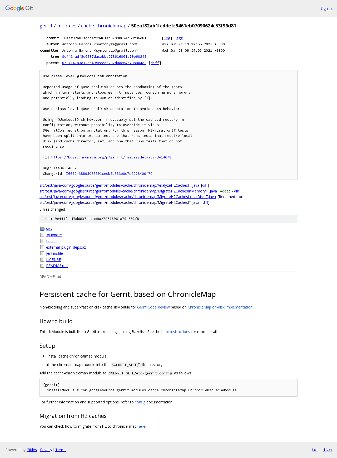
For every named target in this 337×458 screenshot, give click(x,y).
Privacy (46, 449)
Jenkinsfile (54, 253)
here (141, 426)
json (327, 449)
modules (67, 25)
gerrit (46, 25)
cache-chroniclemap (104, 25)
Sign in (326, 8)
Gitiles (32, 449)
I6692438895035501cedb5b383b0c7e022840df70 (109, 173)
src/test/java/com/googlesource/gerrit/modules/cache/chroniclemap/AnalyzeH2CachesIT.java (119, 185)
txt (315, 449)
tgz (179, 38)
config (140, 401)
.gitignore (54, 234)
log (167, 38)
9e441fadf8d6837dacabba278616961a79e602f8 (104, 56)
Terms (60, 449)
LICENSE (53, 259)
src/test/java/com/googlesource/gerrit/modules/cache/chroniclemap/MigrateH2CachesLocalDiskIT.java (127, 196)
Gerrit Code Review (153, 307)
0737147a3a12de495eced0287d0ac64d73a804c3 (104, 62)
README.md (57, 265)
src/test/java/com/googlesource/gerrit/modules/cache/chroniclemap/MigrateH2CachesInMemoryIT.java (128, 191)
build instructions (175, 331)
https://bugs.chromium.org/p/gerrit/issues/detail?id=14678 (111, 157)
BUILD (51, 240)
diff (155, 62)
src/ (49, 228)
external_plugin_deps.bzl (66, 247)
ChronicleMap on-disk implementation (220, 307)
